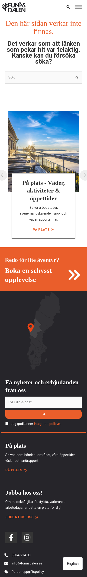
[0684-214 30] (17, 555)
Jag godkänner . (36, 424)
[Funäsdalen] (14, 7)
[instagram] (27, 537)
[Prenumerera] (43, 414)
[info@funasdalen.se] (23, 564)
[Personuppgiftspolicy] (24, 572)
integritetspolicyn (47, 424)
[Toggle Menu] (78, 7)
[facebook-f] (11, 537)
